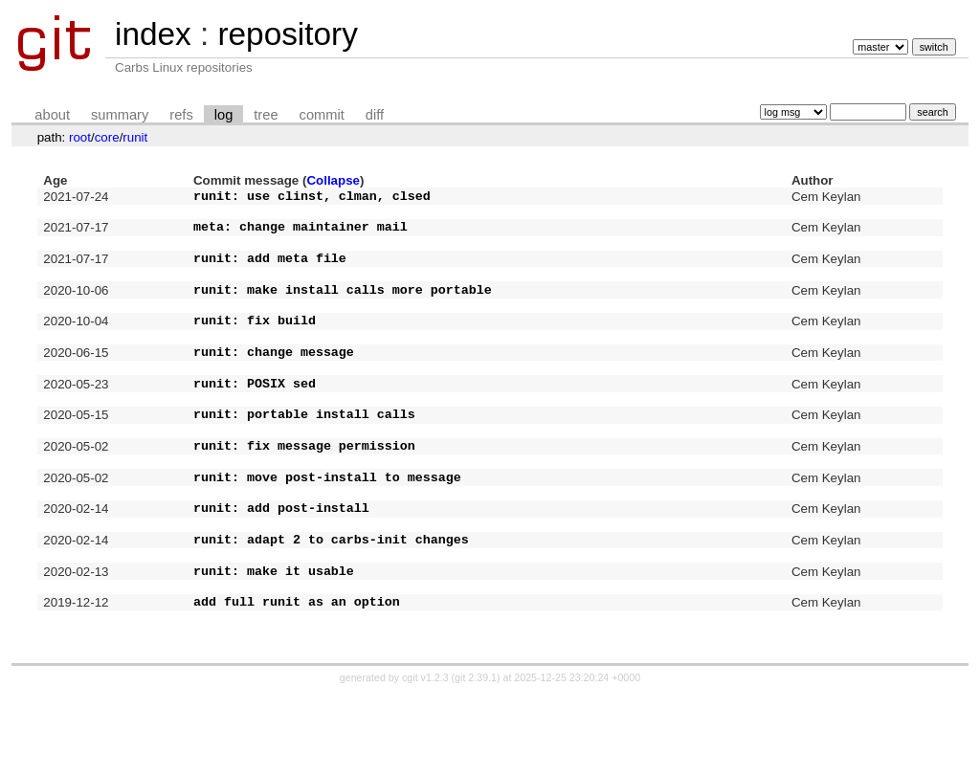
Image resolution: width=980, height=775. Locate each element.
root (80, 137)
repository (287, 34)
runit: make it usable (273, 642)
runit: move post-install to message (327, 531)
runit (134, 137)
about (52, 114)
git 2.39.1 (476, 758)
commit (322, 114)
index (153, 34)
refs (180, 114)
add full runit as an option (296, 678)
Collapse (333, 180)
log (224, 114)
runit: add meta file (269, 271)
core (107, 137)
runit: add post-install (281, 567)
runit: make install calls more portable (342, 309)
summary (119, 114)
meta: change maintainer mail (300, 234)
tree (266, 114)
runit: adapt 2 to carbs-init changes (331, 604)
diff (375, 114)
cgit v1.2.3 (425, 758)
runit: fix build (254, 345)
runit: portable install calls (304, 456)
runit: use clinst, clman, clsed (312, 198)
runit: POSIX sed (254, 420)
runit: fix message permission (304, 493)
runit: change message (273, 382)
